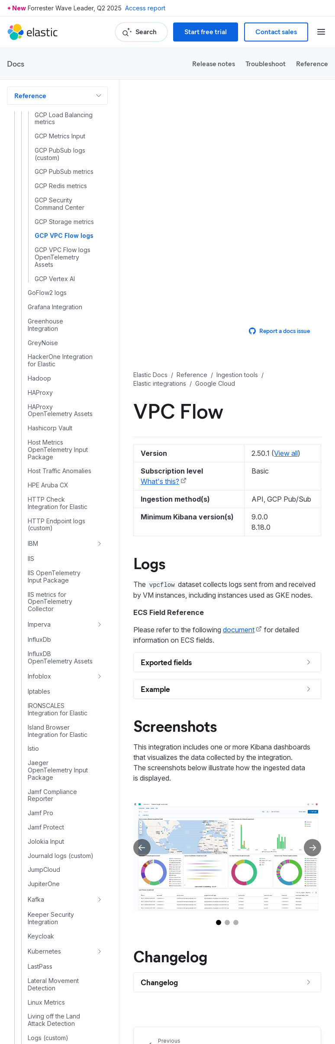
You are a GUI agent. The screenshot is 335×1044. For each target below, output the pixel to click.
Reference (312, 63)
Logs (149, 562)
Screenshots (175, 725)
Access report (145, 8)
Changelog (170, 955)
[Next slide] (312, 847)
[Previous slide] (142, 847)
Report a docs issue (279, 331)
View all (286, 453)
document (238, 629)
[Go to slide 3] (235, 922)
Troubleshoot (265, 63)
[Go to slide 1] (218, 922)
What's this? (160, 481)
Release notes (213, 63)
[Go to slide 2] (227, 922)
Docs (15, 63)
